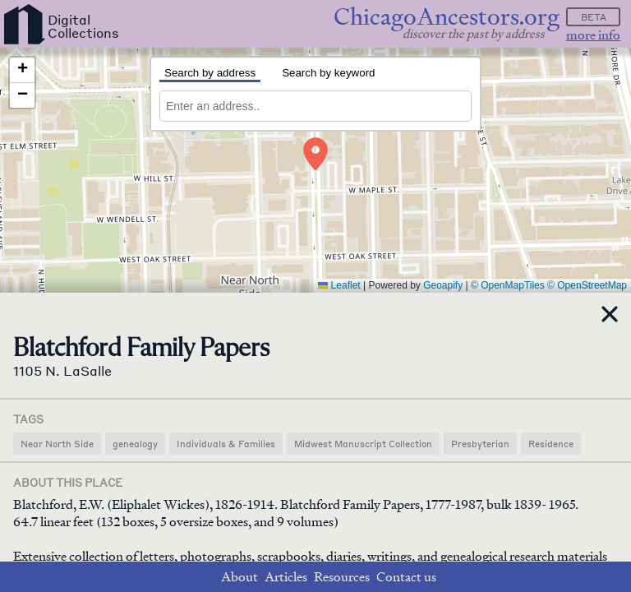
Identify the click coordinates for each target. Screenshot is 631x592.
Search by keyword (328, 73)
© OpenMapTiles (508, 285)
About (239, 576)
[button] (315, 153)
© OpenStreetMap (587, 285)
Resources (342, 576)
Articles (286, 576)
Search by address (210, 73)
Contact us (406, 576)
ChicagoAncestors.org (447, 16)
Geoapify (443, 285)
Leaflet (339, 285)
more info (593, 35)
